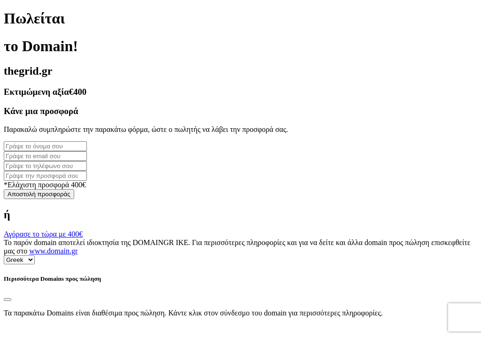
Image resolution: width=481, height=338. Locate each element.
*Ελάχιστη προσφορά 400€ (45, 185)
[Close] (7, 299)
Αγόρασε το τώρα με (43, 234)
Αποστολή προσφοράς (39, 194)
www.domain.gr (53, 251)
